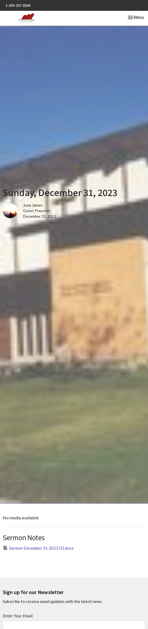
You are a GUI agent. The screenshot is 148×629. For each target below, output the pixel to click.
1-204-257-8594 (17, 5)
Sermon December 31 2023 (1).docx (38, 547)
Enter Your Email (18, 615)
